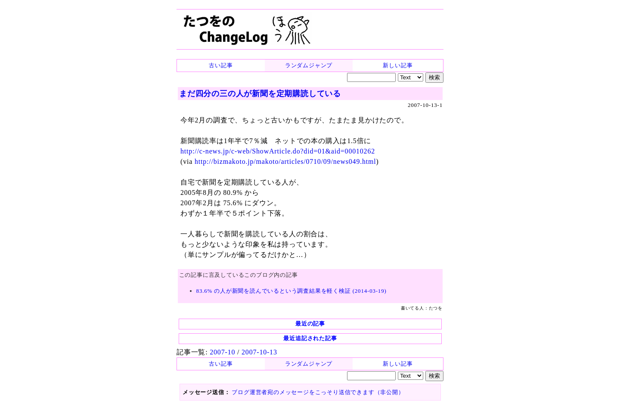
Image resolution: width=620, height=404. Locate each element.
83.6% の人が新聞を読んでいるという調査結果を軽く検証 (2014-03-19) (291, 291)
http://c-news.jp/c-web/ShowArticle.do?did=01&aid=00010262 (277, 151)
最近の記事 (310, 323)
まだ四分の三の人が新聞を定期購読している (260, 93)
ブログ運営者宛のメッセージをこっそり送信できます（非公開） (318, 392)
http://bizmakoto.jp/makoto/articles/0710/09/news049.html (285, 161)
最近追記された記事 (310, 338)
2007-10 (222, 352)
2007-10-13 (259, 352)
